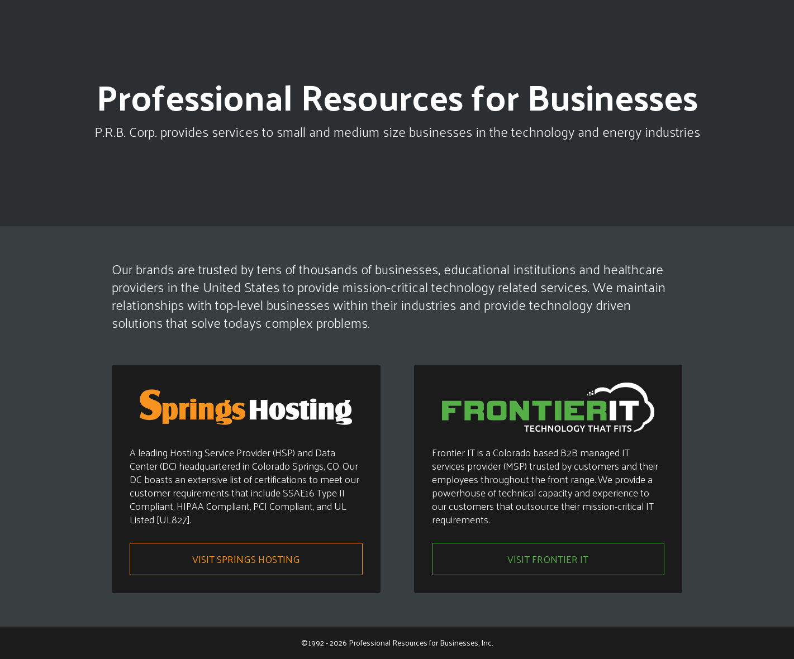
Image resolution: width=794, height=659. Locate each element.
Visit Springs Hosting (246, 559)
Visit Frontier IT (547, 559)
